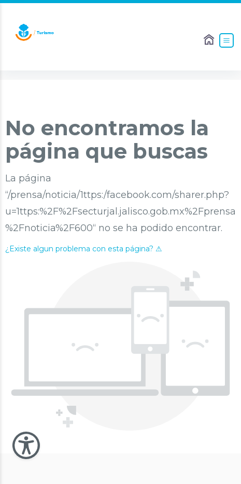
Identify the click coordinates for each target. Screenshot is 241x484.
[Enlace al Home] (210, 40)
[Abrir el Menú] (226, 40)
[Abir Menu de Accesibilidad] (26, 445)
